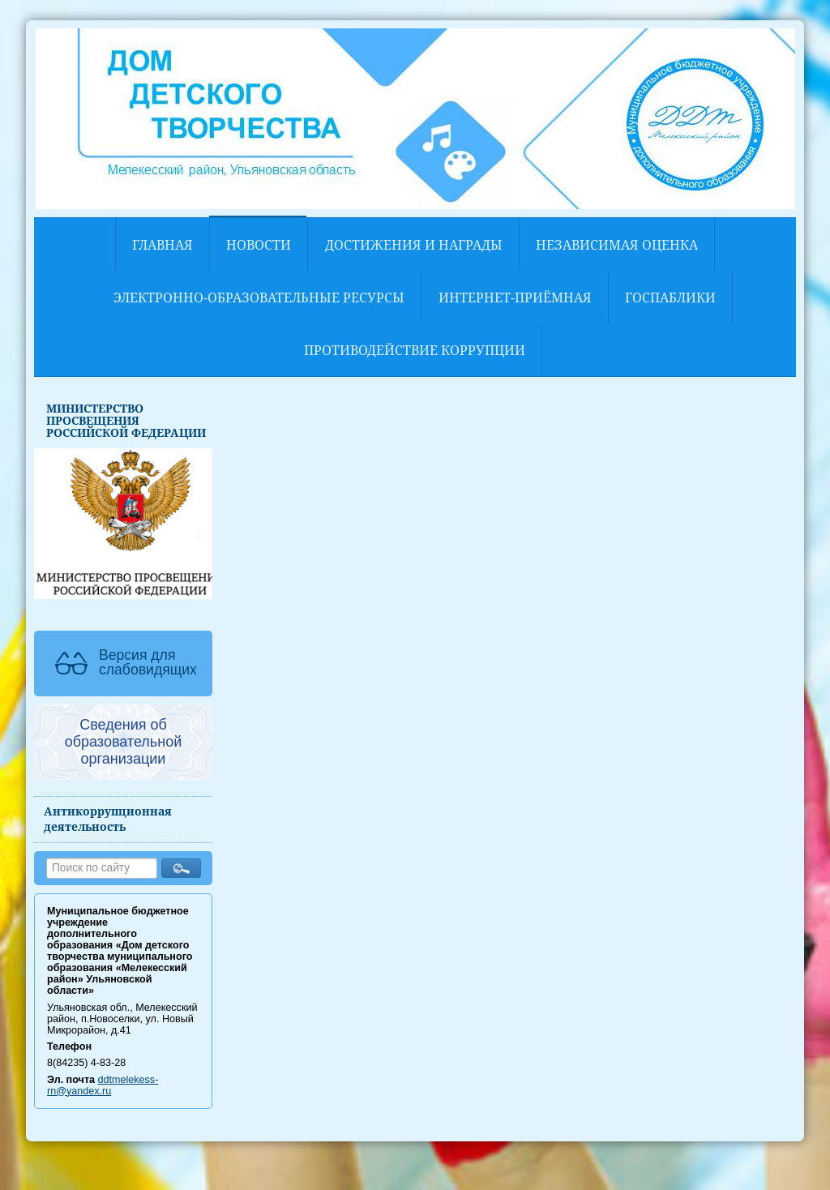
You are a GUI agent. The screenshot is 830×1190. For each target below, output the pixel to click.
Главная (162, 245)
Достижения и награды (414, 245)
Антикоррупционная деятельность (108, 818)
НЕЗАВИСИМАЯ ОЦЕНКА (617, 245)
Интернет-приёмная (515, 297)
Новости (258, 245)
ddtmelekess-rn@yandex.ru (102, 1085)
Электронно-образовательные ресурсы (258, 297)
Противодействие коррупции (414, 350)
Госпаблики (670, 297)
